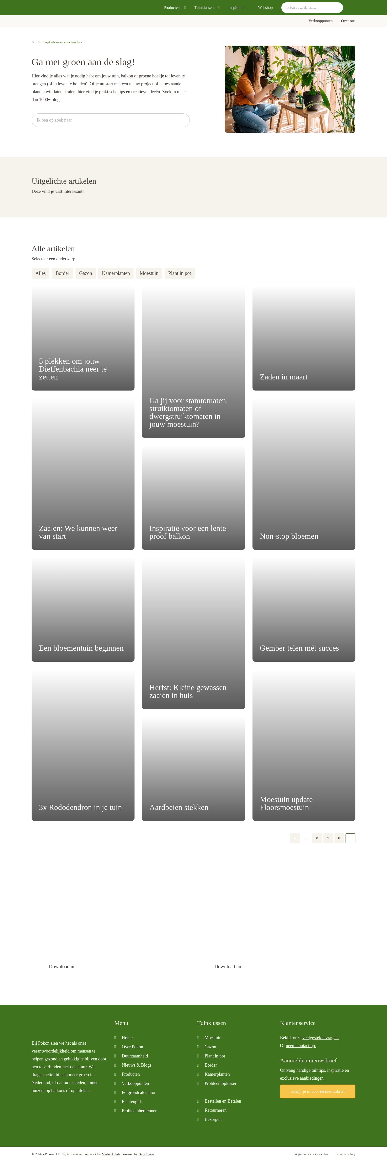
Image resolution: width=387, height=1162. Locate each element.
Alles (40, 273)
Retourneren (216, 1110)
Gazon (85, 273)
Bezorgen (213, 1119)
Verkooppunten (321, 21)
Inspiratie (235, 7)
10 (339, 838)
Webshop (265, 7)
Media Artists (111, 1154)
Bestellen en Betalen (223, 1101)
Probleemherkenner (139, 1110)
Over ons (348, 21)
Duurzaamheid (135, 1056)
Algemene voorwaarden (311, 1154)
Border (62, 273)
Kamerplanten (116, 273)
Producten (172, 7)
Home (127, 1037)
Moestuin (149, 273)
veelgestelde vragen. (320, 1037)
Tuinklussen (204, 7)
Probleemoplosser (220, 1083)
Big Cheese (146, 1154)
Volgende (350, 838)
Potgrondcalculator (139, 1092)
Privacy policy (345, 1154)
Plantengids (132, 1101)
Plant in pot (179, 273)
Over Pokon (132, 1046)
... (306, 838)
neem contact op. (301, 1045)
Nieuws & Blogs (137, 1065)
